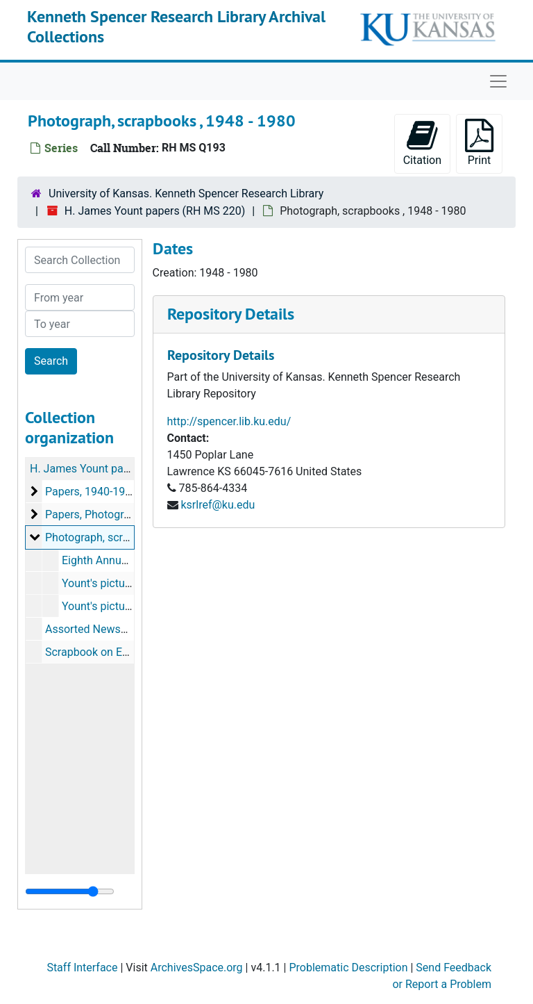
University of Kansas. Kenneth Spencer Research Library (186, 193)
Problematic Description (348, 967)
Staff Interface (81, 967)
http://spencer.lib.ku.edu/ (229, 421)
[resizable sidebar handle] (70, 891)
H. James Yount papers (87, 468)
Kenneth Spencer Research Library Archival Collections (176, 26)
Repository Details (230, 313)
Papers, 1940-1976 (91, 491)
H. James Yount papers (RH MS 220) (155, 210)
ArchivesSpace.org (197, 967)
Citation (422, 143)
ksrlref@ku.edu (217, 504)
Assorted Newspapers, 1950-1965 (128, 629)
